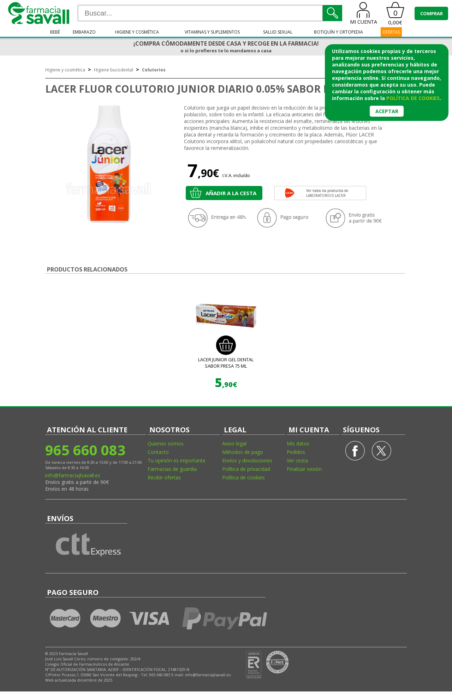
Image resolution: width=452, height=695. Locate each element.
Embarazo (84, 32)
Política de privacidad (246, 469)
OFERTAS (391, 32)
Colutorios (154, 70)
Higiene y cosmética (137, 32)
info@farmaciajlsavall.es (72, 475)
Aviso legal (234, 443)
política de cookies (413, 98)
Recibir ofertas (164, 477)
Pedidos (296, 452)
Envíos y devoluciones (247, 460)
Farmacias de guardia (172, 469)
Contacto (158, 452)
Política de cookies (243, 477)
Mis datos (298, 443)
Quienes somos (166, 443)
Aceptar (386, 111)
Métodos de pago (242, 452)
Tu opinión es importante (177, 460)
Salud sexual (277, 32)
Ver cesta (297, 460)
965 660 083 (85, 450)
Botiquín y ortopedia (338, 32)
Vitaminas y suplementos (212, 32)
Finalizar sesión (304, 469)
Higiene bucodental (113, 70)
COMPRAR (431, 13)
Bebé (55, 32)
